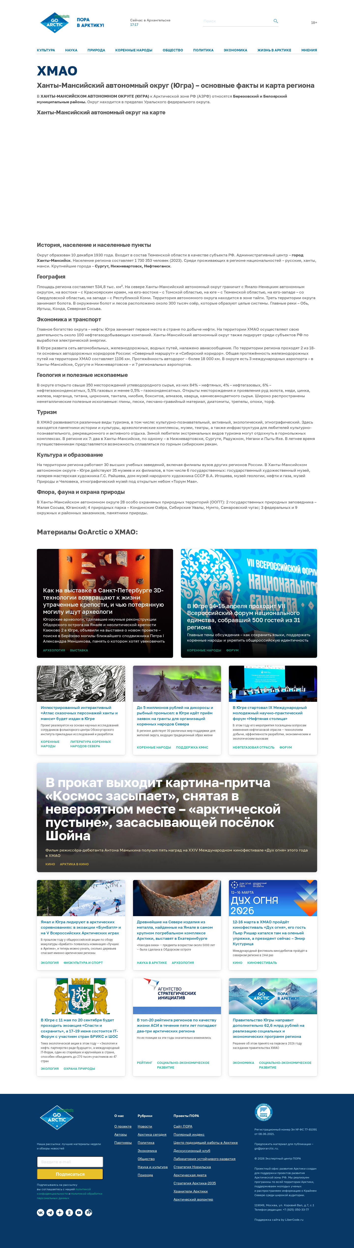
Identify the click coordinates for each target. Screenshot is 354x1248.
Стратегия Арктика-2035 (195, 1183)
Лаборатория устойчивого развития (205, 1159)
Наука (71, 50)
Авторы (120, 1134)
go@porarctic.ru (266, 1148)
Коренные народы (133, 50)
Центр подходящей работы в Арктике (206, 1142)
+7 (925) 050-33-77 (296, 1209)
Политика (203, 50)
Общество (173, 50)
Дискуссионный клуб (192, 1150)
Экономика (235, 50)
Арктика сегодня (152, 1134)
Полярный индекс (189, 1134)
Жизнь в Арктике (274, 50)
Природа (96, 50)
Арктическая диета (190, 1175)
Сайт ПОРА (183, 1126)
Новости (145, 1126)
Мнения (309, 50)
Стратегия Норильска (192, 1167)
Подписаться (70, 1174)
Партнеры (123, 1142)
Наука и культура (153, 1167)
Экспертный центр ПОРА (283, 1158)
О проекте (123, 1126)
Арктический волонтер (193, 1199)
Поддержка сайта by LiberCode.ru (278, 1219)
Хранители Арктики (191, 1191)
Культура (46, 50)
